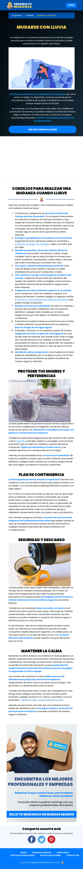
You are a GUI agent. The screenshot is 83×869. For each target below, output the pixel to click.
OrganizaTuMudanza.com (43, 862)
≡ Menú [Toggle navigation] (70, 5)
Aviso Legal (63, 852)
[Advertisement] (41, 156)
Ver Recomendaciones (42, 129)
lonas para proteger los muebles (31, 244)
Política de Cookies (50, 855)
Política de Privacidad (22, 855)
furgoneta (21, 441)
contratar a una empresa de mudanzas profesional (43, 299)
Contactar (73, 855)
